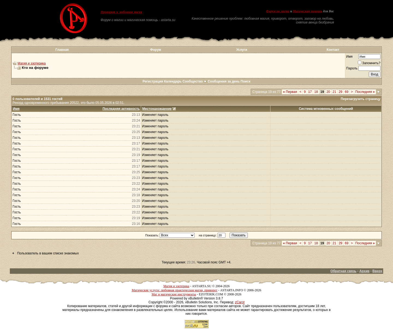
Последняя (365, 92)
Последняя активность (121, 109)
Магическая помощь (307, 11)
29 (340, 92)
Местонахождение (157, 109)
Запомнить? (369, 63)
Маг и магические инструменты (173, 294)
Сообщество (195, 81)
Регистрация (152, 81)
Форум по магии (277, 11)
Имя (349, 56)
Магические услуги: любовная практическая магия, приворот (175, 290)
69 (346, 92)
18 (316, 92)
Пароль (352, 68)
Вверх (377, 271)
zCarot (240, 302)
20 (328, 92)
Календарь (173, 81)
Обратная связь (343, 271)
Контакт (333, 50)
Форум (155, 50)
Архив (364, 271)
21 (334, 92)
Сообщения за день (224, 81)
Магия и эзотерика (31, 63)
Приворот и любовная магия (121, 12)
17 (310, 92)
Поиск (246, 81)
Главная (62, 50)
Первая (290, 92)
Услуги (241, 50)
